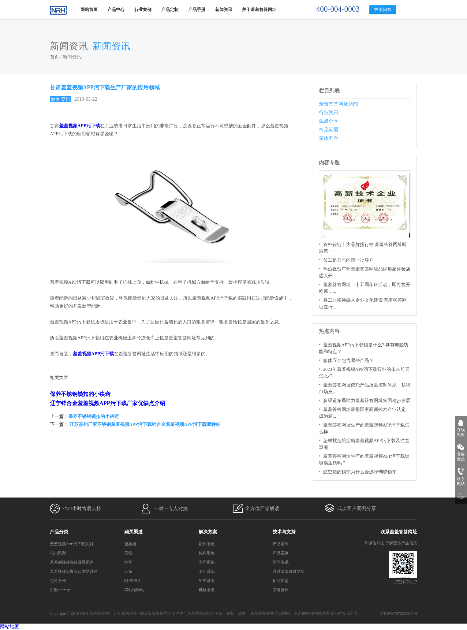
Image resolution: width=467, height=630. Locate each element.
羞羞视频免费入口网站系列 (74, 571)
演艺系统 (207, 571)
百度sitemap (60, 589)
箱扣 (230, 613)
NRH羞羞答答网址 (155, 613)
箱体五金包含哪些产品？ (348, 360)
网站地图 (10, 626)
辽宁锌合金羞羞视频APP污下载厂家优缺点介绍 (107, 403)
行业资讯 (328, 112)
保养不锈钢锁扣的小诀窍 (80, 394)
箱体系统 (207, 544)
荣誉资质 (281, 589)
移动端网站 (134, 589)
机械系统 (207, 589)
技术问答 (382, 9)
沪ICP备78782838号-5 (398, 613)
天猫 (128, 553)
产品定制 (169, 9)
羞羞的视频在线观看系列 (72, 562)
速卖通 (130, 544)
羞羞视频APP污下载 (204, 613)
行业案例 (142, 9)
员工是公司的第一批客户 (348, 260)
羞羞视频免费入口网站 (270, 613)
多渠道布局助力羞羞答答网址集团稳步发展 (366, 400)
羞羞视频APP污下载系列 (71, 544)
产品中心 (116, 9)
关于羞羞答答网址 (259, 9)
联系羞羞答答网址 (288, 571)
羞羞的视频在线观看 (312, 613)
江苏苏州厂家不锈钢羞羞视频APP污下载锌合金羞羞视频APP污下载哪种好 (144, 424)
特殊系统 (207, 553)
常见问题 (328, 129)
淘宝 (128, 562)
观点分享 (328, 121)
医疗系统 (207, 562)
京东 (128, 571)
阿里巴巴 (132, 580)
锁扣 (242, 613)
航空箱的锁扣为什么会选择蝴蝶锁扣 (360, 471)
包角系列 (58, 580)
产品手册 (196, 9)
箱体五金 (328, 138)
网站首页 (89, 9)
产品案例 (281, 553)
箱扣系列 (58, 553)
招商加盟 (281, 580)
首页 (54, 56)
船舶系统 (207, 580)
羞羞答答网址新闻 (338, 103)
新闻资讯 (223, 9)
